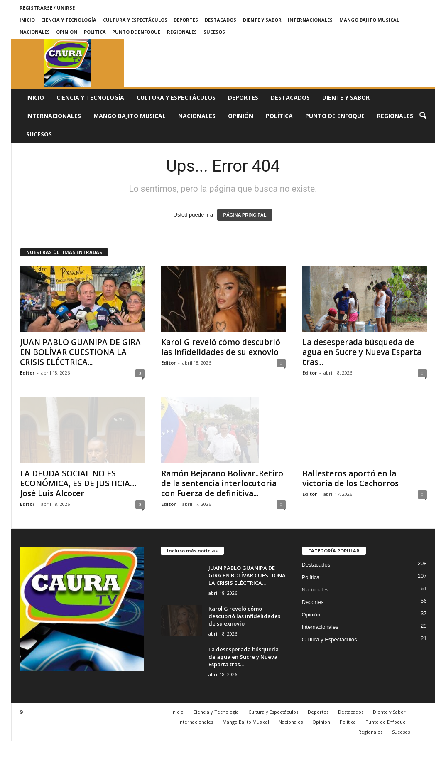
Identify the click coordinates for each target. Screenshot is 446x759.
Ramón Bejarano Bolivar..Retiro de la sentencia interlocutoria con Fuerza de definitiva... (222, 501)
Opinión (66, 32)
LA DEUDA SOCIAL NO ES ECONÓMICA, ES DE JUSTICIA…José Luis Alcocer (78, 483)
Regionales (182, 32)
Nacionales (35, 32)
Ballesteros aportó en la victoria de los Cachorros (350, 478)
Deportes (186, 20)
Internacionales (310, 20)
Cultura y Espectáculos (135, 20)
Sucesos (214, 32)
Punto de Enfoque (136, 32)
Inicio (27, 20)
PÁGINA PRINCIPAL (245, 214)
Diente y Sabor (262, 20)
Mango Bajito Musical (369, 20)
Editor (27, 373)
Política (95, 32)
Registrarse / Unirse (47, 8)
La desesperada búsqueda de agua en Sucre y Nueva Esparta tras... (361, 352)
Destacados (220, 20)
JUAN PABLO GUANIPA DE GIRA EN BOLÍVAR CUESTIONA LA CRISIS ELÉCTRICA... (80, 352)
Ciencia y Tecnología (68, 20)
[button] (423, 116)
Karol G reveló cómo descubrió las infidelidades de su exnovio (220, 347)
